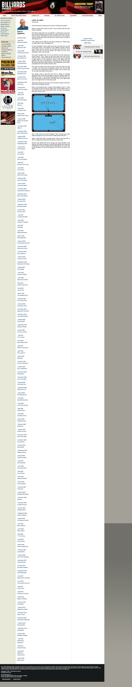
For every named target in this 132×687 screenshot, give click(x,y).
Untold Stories (5, 30)
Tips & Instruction (5, 20)
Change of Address (7, 49)
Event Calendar (5, 33)
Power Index (4, 35)
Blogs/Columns (5, 24)
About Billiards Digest (18, 15)
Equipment (73, 15)
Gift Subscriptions (6, 46)
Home (4, 15)
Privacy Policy (16, 679)
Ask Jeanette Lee (5, 22)
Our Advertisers (87, 15)
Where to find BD (6, 53)
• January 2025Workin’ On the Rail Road (22, 120)
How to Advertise (6, 57)
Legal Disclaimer (6, 679)
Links (100, 15)
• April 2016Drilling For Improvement (21, 653)
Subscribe (4, 42)
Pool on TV (4, 32)
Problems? (5, 51)
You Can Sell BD (6, 44)
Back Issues (5, 48)
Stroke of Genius (5, 26)
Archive (46, 15)
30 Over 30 (4, 28)
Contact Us (35, 15)
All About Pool (60, 15)
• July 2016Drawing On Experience (20, 640)
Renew (3, 55)
